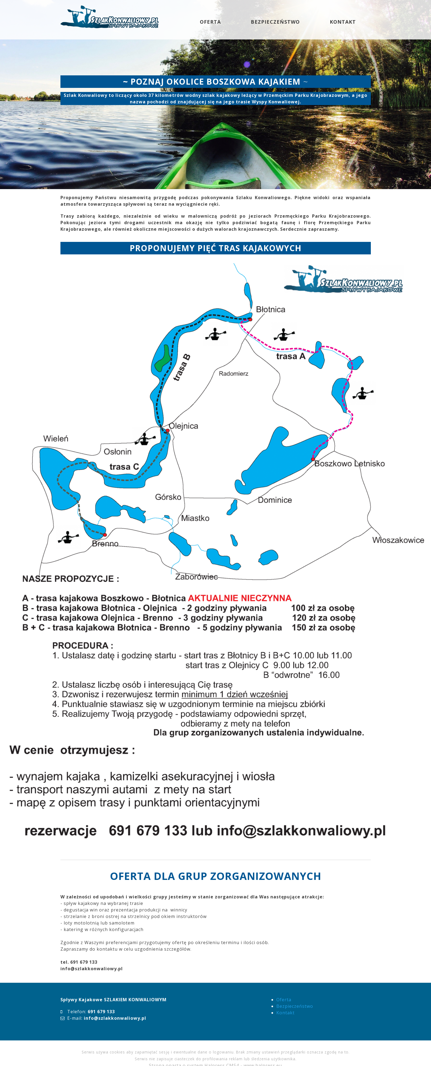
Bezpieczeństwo (294, 1006)
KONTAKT (343, 22)
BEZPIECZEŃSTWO (275, 22)
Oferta (283, 1000)
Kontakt (285, 1013)
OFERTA (210, 22)
